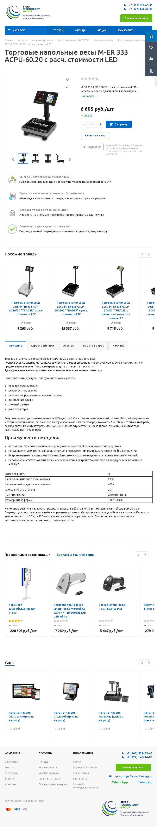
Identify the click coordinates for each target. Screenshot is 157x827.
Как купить (126, 30)
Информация (83, 753)
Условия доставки (49, 773)
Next (70, 159)
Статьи (77, 762)
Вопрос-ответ (81, 773)
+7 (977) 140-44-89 (137, 9)
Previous (13, 159)
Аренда (80, 30)
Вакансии (10, 778)
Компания (12, 753)
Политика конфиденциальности (85, 786)
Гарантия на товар (49, 778)
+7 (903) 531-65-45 (137, 5)
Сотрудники (11, 773)
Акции (102, 30)
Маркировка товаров (85, 767)
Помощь (45, 753)
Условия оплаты (48, 767)
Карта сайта (80, 778)
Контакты (10, 784)
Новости (9, 767)
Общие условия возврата (53, 784)
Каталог (19, 30)
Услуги (58, 30)
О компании (11, 762)
